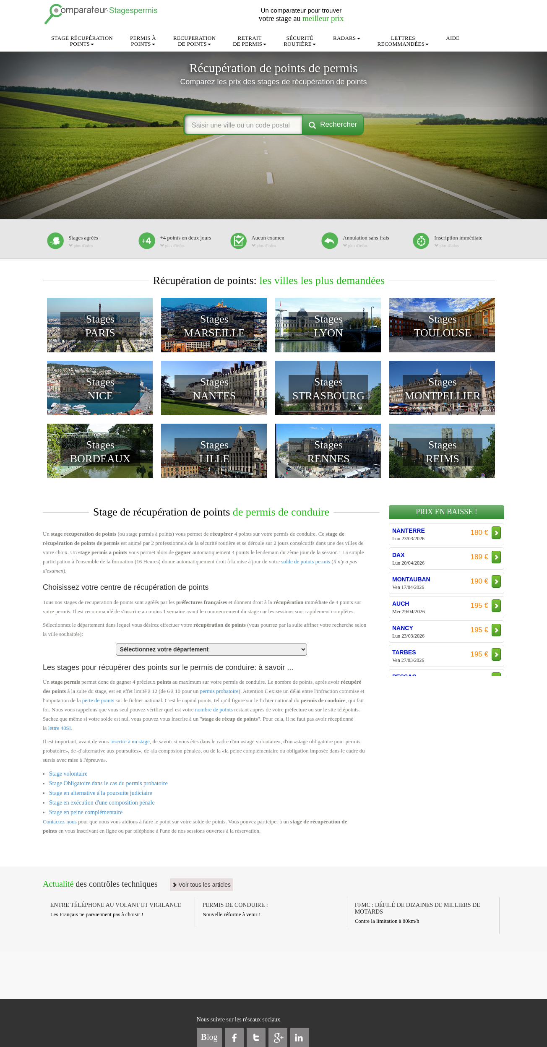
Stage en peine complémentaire (85, 812)
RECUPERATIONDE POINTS (194, 41)
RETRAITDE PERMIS (249, 41)
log (209, 1037)
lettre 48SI (59, 728)
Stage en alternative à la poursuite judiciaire (100, 793)
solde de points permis (305, 561)
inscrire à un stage (130, 741)
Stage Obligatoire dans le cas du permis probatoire (108, 783)
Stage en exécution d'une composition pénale (102, 803)
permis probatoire (219, 691)
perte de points (98, 700)
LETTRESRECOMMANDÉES (403, 41)
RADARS (346, 38)
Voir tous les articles (201, 884)
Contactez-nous (60, 821)
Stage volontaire (68, 774)
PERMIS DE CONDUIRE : (235, 905)
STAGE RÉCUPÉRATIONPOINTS (82, 41)
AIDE (452, 38)
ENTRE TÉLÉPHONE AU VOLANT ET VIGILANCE (116, 905)
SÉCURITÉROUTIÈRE (300, 41)
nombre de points (214, 709)
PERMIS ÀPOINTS (143, 41)
